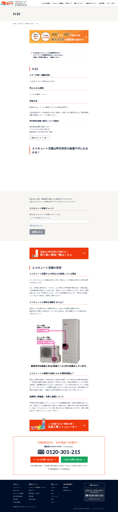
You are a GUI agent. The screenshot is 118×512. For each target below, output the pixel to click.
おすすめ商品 (46, 3)
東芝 (52, 499)
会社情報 (31, 496)
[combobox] (59, 221)
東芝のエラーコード (29, 23)
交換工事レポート (67, 490)
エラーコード (21, 23)
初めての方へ (16, 490)
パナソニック (54, 496)
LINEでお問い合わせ (73, 459)
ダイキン (53, 487)
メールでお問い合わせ (43, 459)
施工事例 (101, 3)
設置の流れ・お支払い (34, 493)
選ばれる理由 (32, 499)
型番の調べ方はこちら (36, 225)
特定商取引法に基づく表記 (19, 506)
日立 (52, 493)
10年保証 (15, 499)
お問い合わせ (93, 485)
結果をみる (37, 232)
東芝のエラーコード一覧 (39, 138)
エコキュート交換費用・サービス (37, 487)
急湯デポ (7, 3)
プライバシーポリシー (31, 506)
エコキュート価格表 (57, 3)
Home (14, 23)
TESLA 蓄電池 (16, 502)
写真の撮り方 (66, 469)
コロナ (53, 502)
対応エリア (69, 3)
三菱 (52, 490)
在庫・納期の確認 (17, 496)
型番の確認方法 (54, 469)
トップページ (16, 487)
